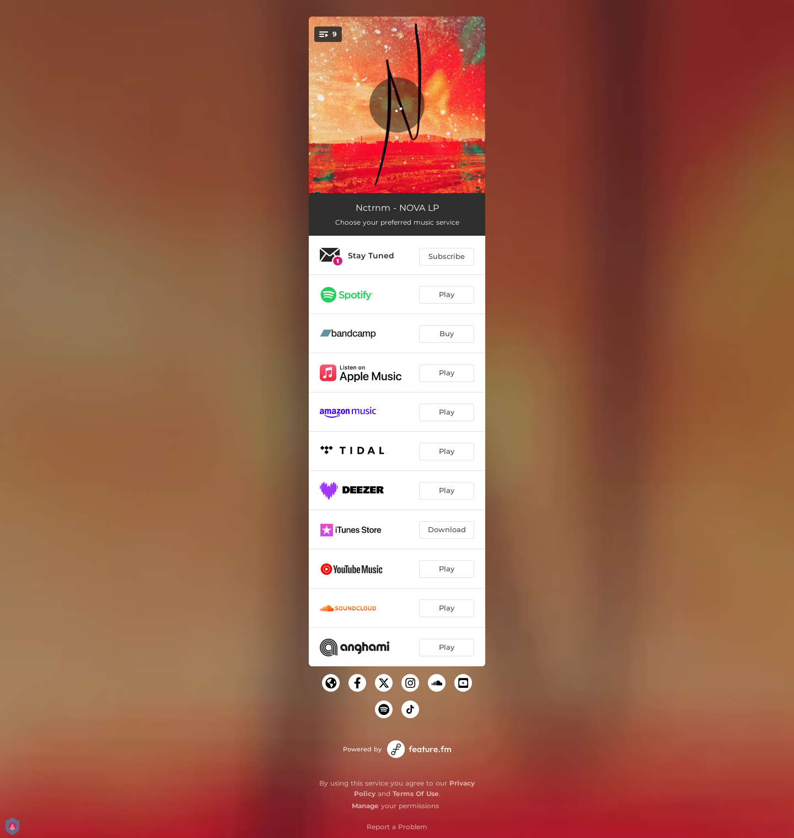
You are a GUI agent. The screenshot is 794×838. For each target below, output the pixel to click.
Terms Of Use (416, 793)
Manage (365, 806)
